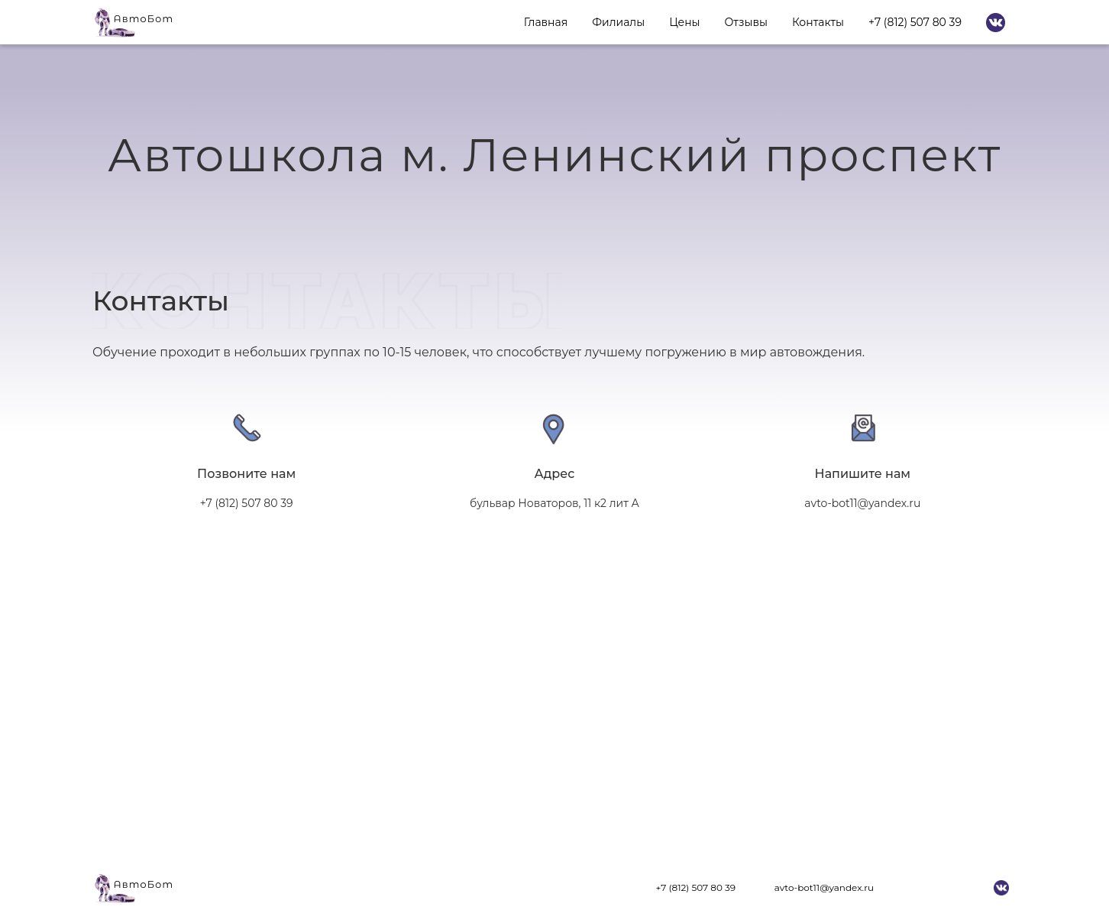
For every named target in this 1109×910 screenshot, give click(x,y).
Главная (545, 22)
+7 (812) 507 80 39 (915, 22)
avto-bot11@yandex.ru (824, 887)
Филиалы (618, 22)
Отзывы (746, 22)
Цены (684, 22)
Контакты (818, 22)
